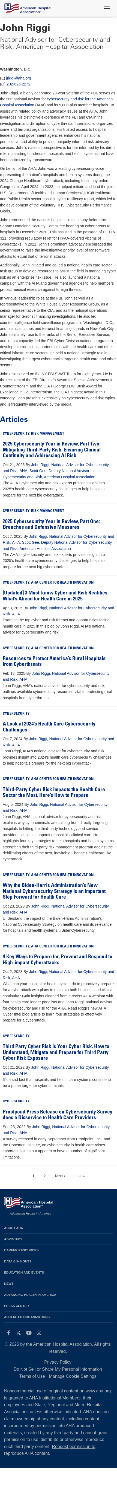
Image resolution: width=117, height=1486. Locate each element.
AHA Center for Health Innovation (62, 583)
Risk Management (47, 434)
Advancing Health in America (30, 1294)
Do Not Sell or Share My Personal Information (58, 1369)
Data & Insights (17, 1261)
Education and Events (24, 1272)
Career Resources (21, 1250)
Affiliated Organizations (27, 1317)
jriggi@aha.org (18, 78)
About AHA (13, 1228)
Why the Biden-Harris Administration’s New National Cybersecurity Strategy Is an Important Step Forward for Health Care (54, 891)
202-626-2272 (18, 84)
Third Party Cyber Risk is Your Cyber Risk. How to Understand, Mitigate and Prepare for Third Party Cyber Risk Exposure (56, 1052)
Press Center (16, 1305)
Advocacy (13, 1239)
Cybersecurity (16, 434)
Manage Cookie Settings (72, 1376)
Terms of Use (32, 1376)
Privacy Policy (57, 1362)
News (9, 1283)
